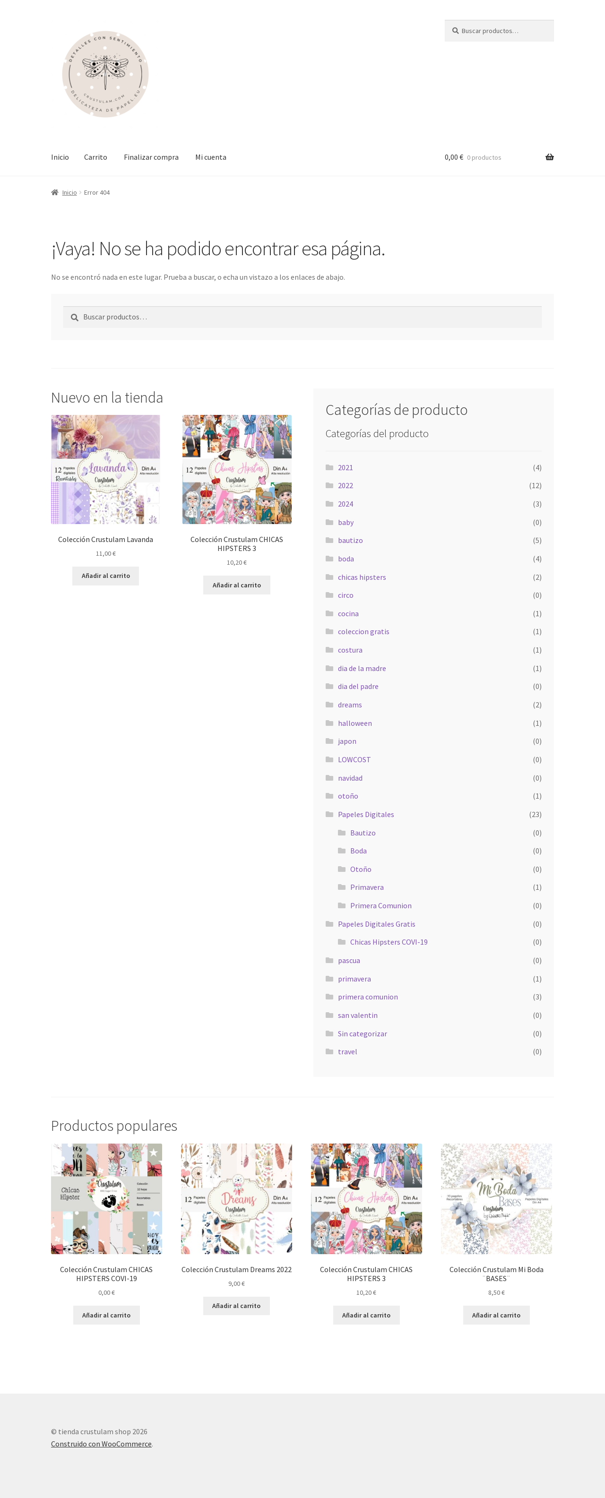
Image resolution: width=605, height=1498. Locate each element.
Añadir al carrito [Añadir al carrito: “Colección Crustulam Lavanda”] (106, 575)
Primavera (367, 887)
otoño (348, 796)
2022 (345, 485)
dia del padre (358, 686)
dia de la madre (362, 668)
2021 (345, 467)
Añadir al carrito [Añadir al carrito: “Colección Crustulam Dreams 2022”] (236, 1305)
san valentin (358, 1015)
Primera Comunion (381, 905)
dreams (350, 704)
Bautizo (363, 832)
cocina (348, 613)
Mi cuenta (210, 157)
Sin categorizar (362, 1033)
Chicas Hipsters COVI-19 (389, 942)
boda (346, 558)
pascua (349, 960)
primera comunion (368, 996)
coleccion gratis (363, 631)
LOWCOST (354, 759)
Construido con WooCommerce (101, 1443)
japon (347, 741)
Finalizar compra (151, 157)
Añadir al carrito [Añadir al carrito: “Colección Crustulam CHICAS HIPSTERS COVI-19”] (106, 1315)
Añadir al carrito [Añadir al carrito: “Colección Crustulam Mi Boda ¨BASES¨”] (496, 1315)
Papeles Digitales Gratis (376, 924)
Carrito (95, 157)
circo (346, 595)
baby (346, 522)
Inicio (60, 157)
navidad (350, 778)
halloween (355, 723)
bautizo (350, 540)
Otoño (361, 869)
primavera (354, 978)
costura (350, 649)
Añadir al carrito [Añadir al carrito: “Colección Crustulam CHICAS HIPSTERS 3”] (237, 585)
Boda (358, 850)
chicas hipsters (362, 577)
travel (347, 1051)
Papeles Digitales (366, 814)
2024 (345, 503)
